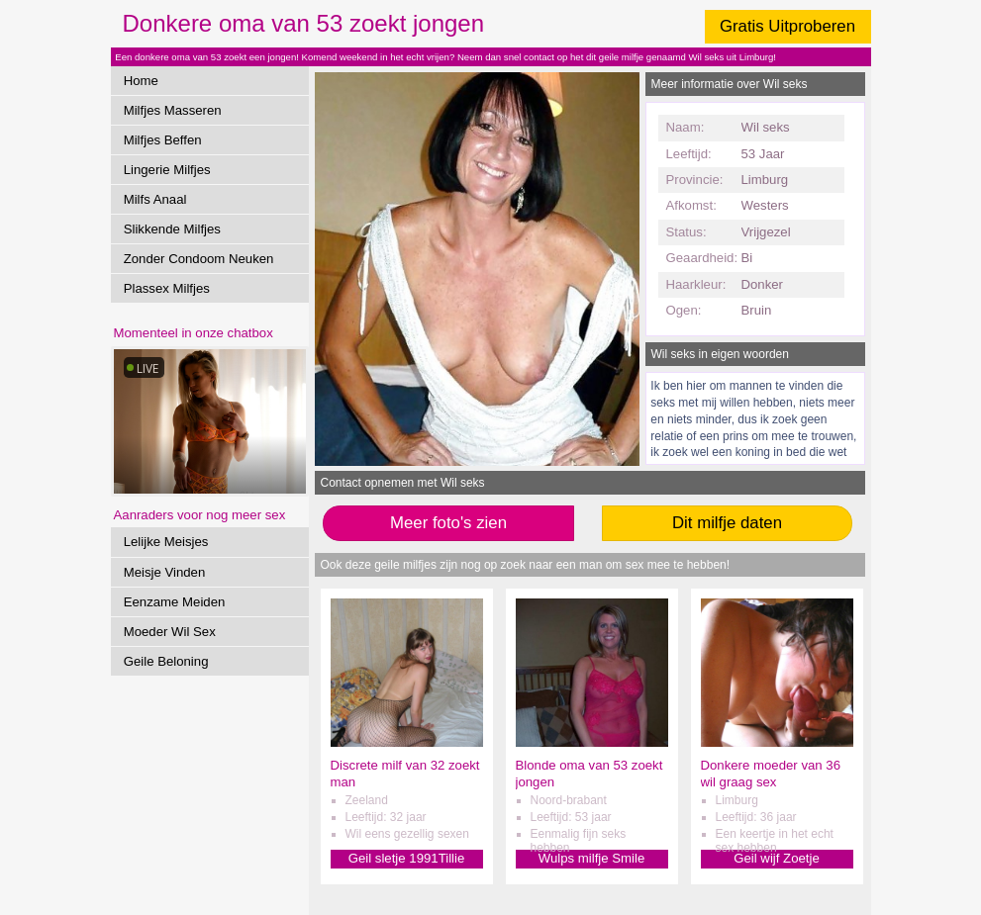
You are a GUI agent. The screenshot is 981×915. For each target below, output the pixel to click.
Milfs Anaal (155, 199)
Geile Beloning (166, 661)
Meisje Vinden (165, 572)
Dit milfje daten (727, 522)
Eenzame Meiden (175, 602)
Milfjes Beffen (163, 140)
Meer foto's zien (448, 522)
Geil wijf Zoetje (776, 858)
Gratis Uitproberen (787, 26)
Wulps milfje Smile (591, 858)
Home (141, 80)
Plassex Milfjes (167, 288)
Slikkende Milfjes (172, 229)
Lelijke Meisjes (166, 541)
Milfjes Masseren (173, 110)
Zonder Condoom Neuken (199, 258)
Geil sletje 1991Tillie (406, 858)
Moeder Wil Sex (170, 631)
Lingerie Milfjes (167, 169)
